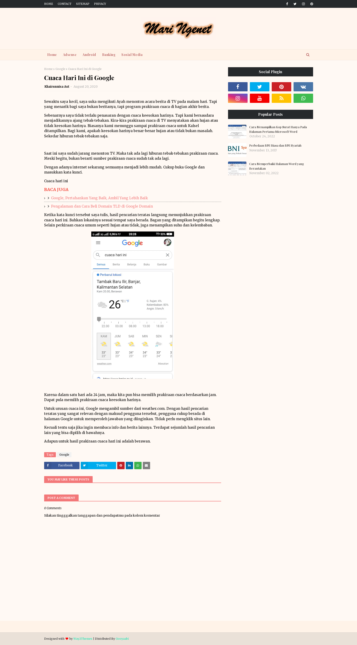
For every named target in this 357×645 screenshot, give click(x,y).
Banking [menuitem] (109, 54)
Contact (64, 4)
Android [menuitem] (89, 54)
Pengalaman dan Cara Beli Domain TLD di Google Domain (102, 206)
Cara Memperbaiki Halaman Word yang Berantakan (276, 166)
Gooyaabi (122, 638)
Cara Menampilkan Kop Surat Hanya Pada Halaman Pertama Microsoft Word (278, 129)
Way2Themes (82, 638)
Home (48, 4)
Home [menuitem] (52, 54)
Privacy (100, 4)
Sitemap (82, 4)
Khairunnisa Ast (56, 87)
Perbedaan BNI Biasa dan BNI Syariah (275, 145)
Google (60, 69)
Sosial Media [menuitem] (132, 54)
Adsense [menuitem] (70, 54)
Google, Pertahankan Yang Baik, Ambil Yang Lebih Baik (99, 198)
